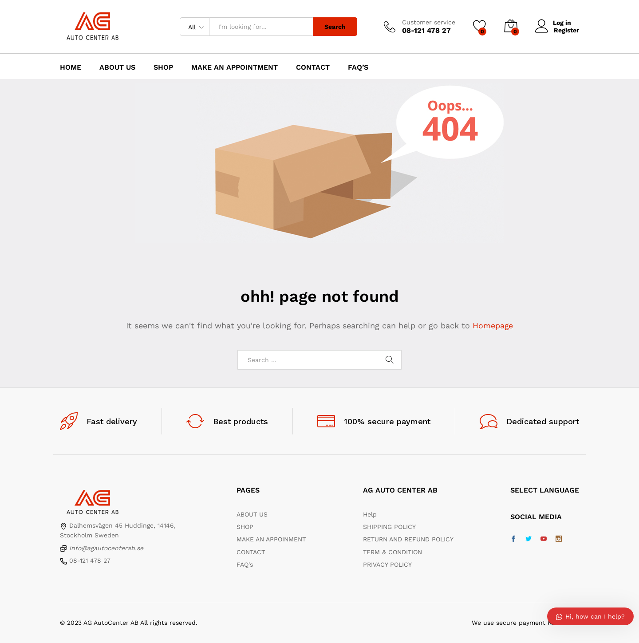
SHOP (245, 526)
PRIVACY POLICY (387, 564)
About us (117, 67)
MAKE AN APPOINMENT (271, 539)
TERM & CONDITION (392, 552)
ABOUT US (252, 514)
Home (70, 67)
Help (370, 514)
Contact (313, 67)
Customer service (428, 22)
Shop (163, 67)
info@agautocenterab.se (106, 548)
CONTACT (251, 552)
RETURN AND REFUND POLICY (408, 539)
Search (335, 26)
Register (566, 30)
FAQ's (245, 564)
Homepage (493, 325)
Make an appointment (234, 67)
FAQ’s (358, 67)
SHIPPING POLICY (389, 526)
